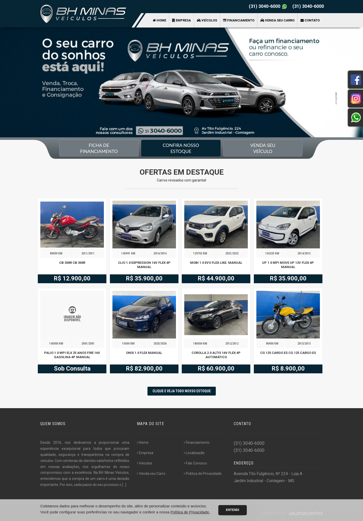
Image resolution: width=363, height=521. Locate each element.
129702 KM (200, 253)
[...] (124, 485)
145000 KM (56, 343)
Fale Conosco (195, 463)
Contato (310, 20)
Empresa (181, 20)
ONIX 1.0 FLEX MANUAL (144, 353)
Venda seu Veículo (262, 148)
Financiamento (238, 20)
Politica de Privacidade (203, 474)
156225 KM (272, 253)
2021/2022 (231, 253)
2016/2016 (160, 253)
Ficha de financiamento (99, 148)
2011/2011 (88, 253)
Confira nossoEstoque (181, 148)
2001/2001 (88, 343)
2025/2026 (160, 343)
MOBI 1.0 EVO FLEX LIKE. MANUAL (216, 263)
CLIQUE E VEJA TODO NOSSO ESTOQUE (182, 391)
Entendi (232, 510)
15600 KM (128, 343)
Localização (194, 453)
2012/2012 (231, 343)
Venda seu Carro (277, 20)
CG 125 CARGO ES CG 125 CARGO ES (288, 353)
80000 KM (56, 253)
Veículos (207, 20)
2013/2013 (304, 343)
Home (159, 20)
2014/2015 (304, 253)
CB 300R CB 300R (72, 263)
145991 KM (128, 253)
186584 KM (200, 343)
